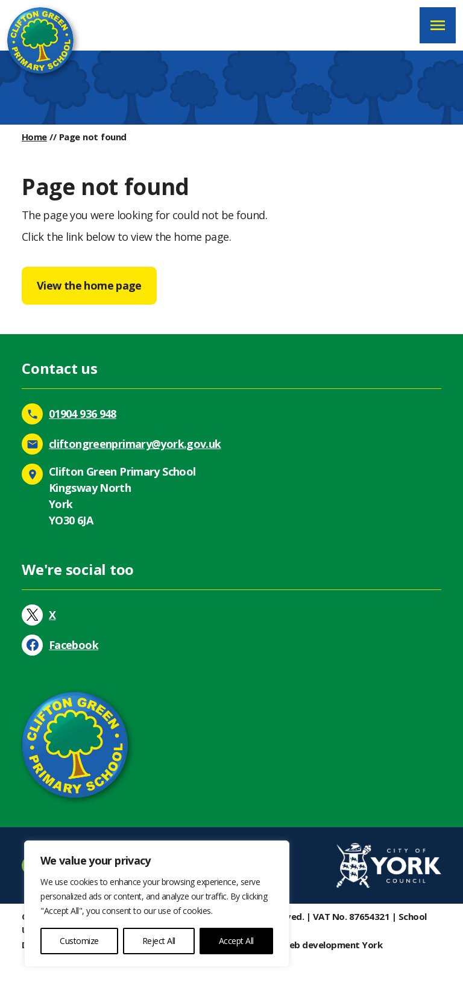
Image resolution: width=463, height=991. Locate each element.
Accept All (236, 940)
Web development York (332, 945)
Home (34, 137)
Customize (79, 940)
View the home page (89, 285)
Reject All (158, 940)
